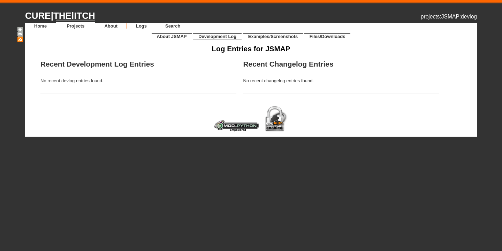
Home (40, 26)
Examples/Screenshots (273, 36)
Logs (141, 26)
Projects (75, 26)
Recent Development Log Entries (97, 64)
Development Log (217, 36)
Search (172, 26)
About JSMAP (172, 36)
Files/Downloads (327, 36)
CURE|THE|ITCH (60, 15)
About (110, 26)
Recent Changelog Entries (288, 64)
